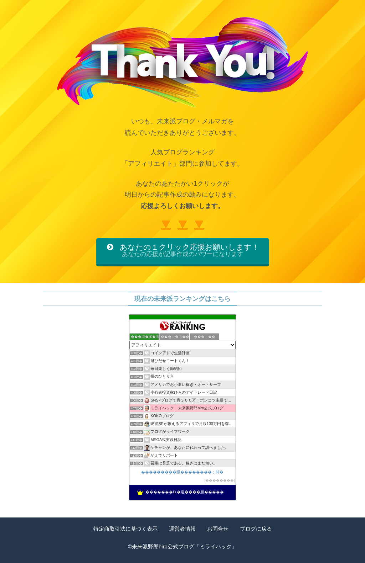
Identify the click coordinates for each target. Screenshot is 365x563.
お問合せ (217, 529)
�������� (219, 481)
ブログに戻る (256, 529)
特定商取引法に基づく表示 (125, 529)
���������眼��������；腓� (182, 472)
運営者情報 (182, 529)
